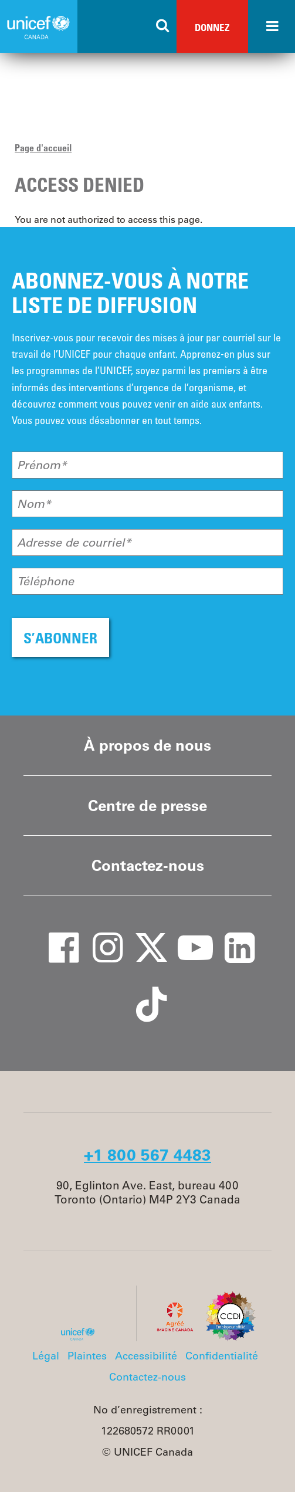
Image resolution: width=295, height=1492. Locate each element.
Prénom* (42, 465)
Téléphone (45, 581)
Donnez (212, 27)
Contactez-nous (147, 865)
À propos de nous (147, 745)
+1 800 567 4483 (147, 1155)
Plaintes (87, 1355)
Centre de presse (147, 805)
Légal (45, 1355)
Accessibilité (146, 1355)
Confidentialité (221, 1355)
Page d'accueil (43, 148)
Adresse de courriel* (74, 542)
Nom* (34, 504)
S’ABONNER (60, 638)
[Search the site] (163, 26)
